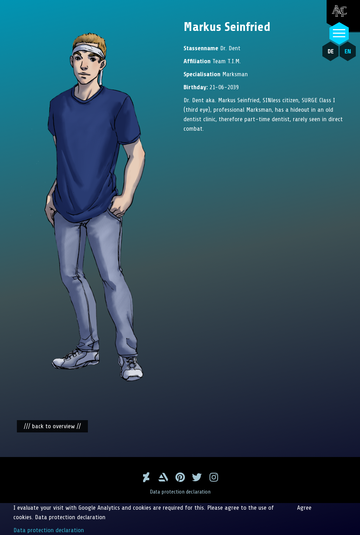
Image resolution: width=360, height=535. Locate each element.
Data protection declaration (180, 492)
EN (348, 51)
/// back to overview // (52, 426)
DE (331, 51)
